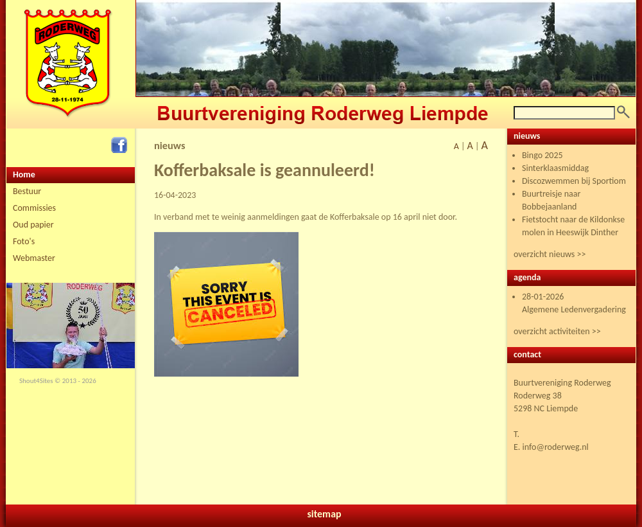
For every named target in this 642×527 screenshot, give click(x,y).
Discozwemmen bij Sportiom (574, 180)
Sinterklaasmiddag (555, 168)
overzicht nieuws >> (550, 254)
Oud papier (33, 224)
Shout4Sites (36, 381)
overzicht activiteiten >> (557, 331)
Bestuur (27, 191)
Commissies (34, 207)
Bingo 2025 (542, 155)
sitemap (324, 514)
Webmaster (34, 258)
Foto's (24, 241)
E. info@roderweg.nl (551, 447)
